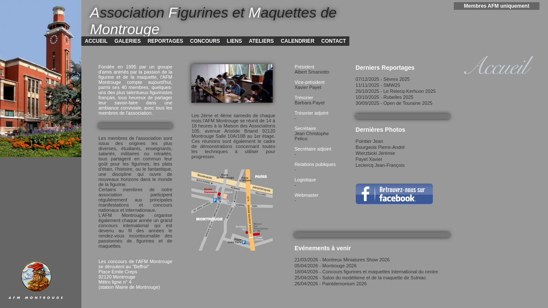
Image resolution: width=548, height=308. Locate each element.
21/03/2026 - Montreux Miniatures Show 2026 (342, 259)
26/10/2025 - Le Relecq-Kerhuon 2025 (396, 91)
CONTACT (333, 41)
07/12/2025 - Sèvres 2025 (383, 79)
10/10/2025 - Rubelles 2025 (385, 97)
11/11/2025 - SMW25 (378, 85)
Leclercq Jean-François (380, 165)
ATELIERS (261, 41)
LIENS (234, 41)
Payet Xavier (369, 159)
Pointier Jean (369, 141)
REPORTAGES (165, 41)
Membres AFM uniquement (497, 6)
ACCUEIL (96, 41)
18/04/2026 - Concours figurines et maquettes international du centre (366, 271)
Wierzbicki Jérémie (375, 153)
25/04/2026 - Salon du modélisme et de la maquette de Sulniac (360, 277)
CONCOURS (205, 41)
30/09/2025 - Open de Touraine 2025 (394, 103)
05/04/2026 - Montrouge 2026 (326, 265)
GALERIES (127, 41)
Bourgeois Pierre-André (380, 147)
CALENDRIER (298, 41)
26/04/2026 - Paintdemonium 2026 (331, 283)
